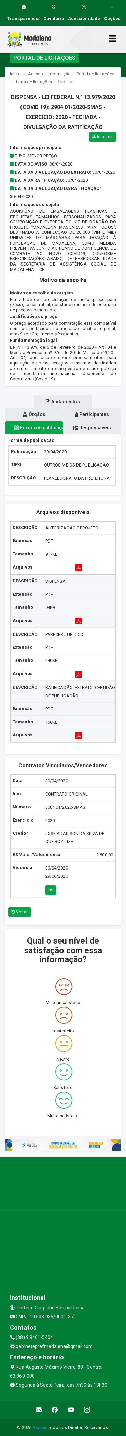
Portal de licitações (95, 73)
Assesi (39, 1427)
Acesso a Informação (49, 73)
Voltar (20, 912)
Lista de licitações (34, 81)
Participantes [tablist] (92, 414)
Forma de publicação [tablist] (38, 427)
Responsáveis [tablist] (92, 427)
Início (15, 73)
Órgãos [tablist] (34, 414)
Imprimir (102, 136)
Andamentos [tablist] (63, 401)
